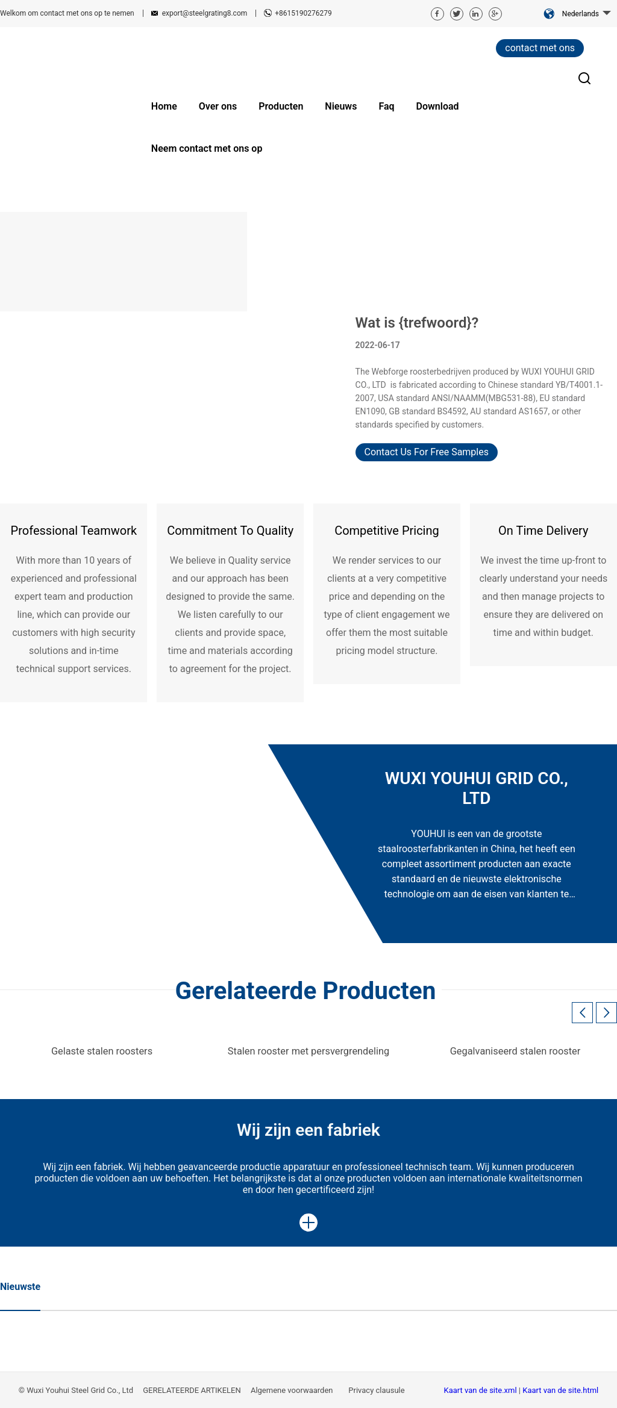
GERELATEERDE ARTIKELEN (192, 1390)
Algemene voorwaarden (293, 1390)
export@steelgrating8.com (205, 13)
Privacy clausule (377, 1390)
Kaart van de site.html (560, 1390)
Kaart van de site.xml (481, 1390)
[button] (606, 1012)
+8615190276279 (303, 13)
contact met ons (540, 48)
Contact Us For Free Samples (427, 452)
